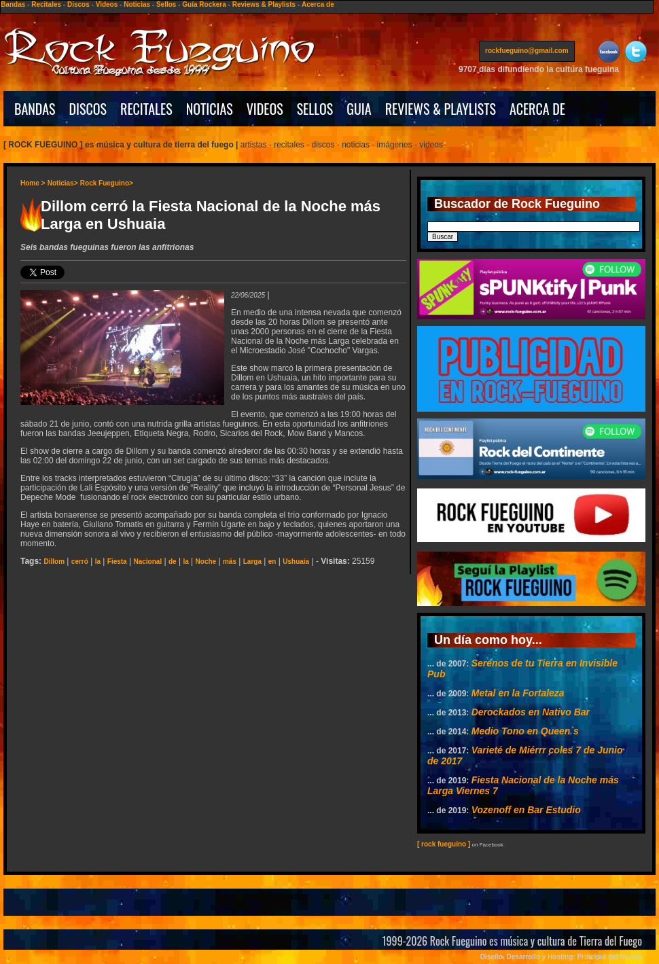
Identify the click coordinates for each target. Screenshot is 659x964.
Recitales (46, 4)
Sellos (166, 4)
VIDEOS (265, 109)
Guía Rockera (204, 4)
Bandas (13, 4)
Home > (32, 183)
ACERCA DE (537, 109)
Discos (78, 4)
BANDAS (35, 109)
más (229, 561)
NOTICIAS (209, 109)
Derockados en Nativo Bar (530, 712)
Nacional (147, 561)
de (172, 561)
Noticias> (63, 183)
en (272, 561)
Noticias (137, 4)
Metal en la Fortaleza (518, 693)
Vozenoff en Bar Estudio (526, 809)
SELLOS (315, 109)
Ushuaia (296, 561)
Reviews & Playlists (264, 4)
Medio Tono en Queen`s (525, 731)
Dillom (54, 561)
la (98, 561)
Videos (107, 4)
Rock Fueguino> (106, 183)
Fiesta (117, 561)
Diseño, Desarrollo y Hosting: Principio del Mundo (561, 957)
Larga (252, 561)
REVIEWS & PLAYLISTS (440, 109)
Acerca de (318, 4)
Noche (206, 561)
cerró (79, 561)
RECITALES (146, 109)
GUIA (358, 109)
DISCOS (88, 109)
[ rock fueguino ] (443, 844)
